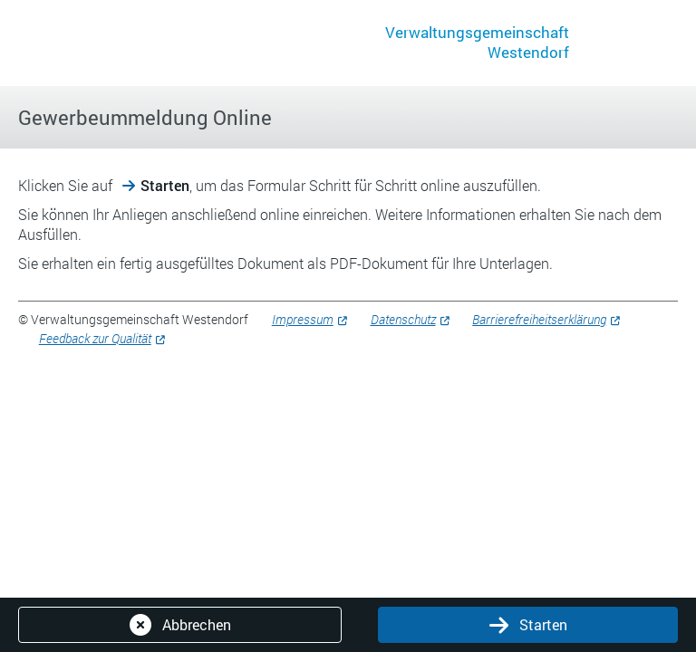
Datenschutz (403, 319)
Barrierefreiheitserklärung (539, 319)
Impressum (303, 319)
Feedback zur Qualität (95, 338)
